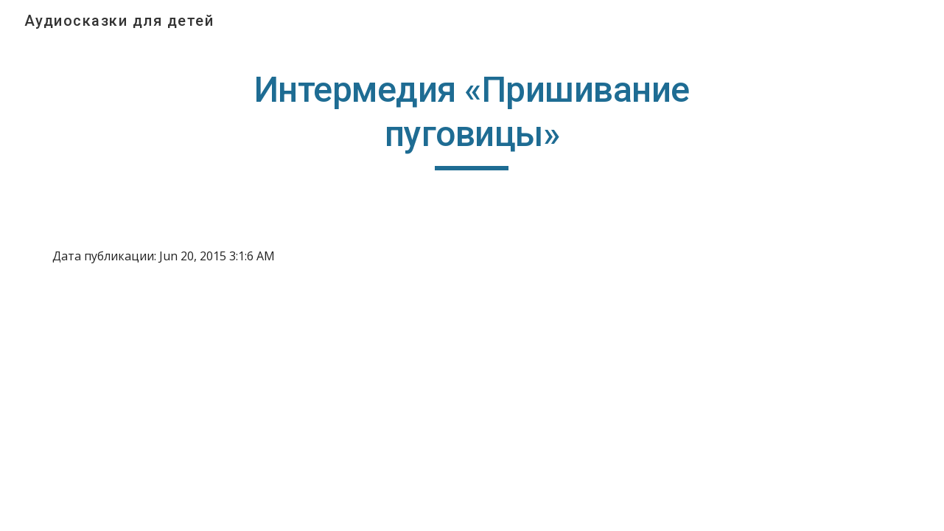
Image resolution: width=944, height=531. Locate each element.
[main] (472, 119)
